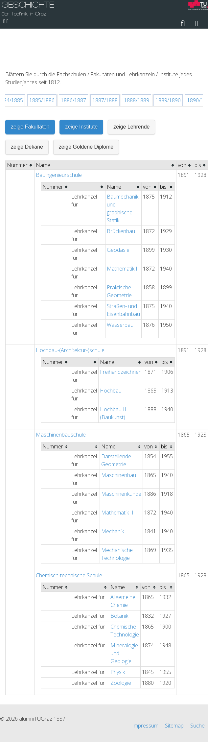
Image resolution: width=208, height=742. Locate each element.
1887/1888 (105, 64)
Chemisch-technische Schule (69, 539)
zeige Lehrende (131, 90)
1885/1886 (42, 64)
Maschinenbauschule (61, 398)
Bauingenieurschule (59, 138)
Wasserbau (120, 288)
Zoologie (120, 646)
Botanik (119, 579)
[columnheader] (20, 129)
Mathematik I (122, 232)
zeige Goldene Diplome (86, 110)
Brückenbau (121, 195)
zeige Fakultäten (30, 90)
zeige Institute (81, 90)
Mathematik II (117, 476)
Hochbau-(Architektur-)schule (70, 314)
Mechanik (112, 495)
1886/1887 (73, 64)
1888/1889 (136, 64)
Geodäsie (118, 213)
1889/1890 (168, 64)
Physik (117, 635)
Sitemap (174, 709)
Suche (197, 709)
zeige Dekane (27, 110)
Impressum (145, 709)
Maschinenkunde (121, 457)
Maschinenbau (118, 439)
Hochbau (111, 354)
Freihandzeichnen (121, 335)
